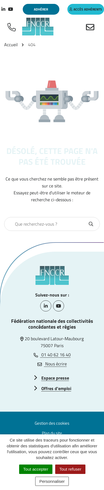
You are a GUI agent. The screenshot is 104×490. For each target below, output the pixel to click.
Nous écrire (52, 363)
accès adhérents (85, 9)
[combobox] (46, 224)
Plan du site (52, 433)
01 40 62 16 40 (52, 354)
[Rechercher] (91, 224)
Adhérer (41, 9)
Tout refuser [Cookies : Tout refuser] (70, 469)
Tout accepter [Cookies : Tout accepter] (35, 469)
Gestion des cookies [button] (52, 423)
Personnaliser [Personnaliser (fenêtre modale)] (52, 481)
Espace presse (55, 378)
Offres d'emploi (56, 388)
